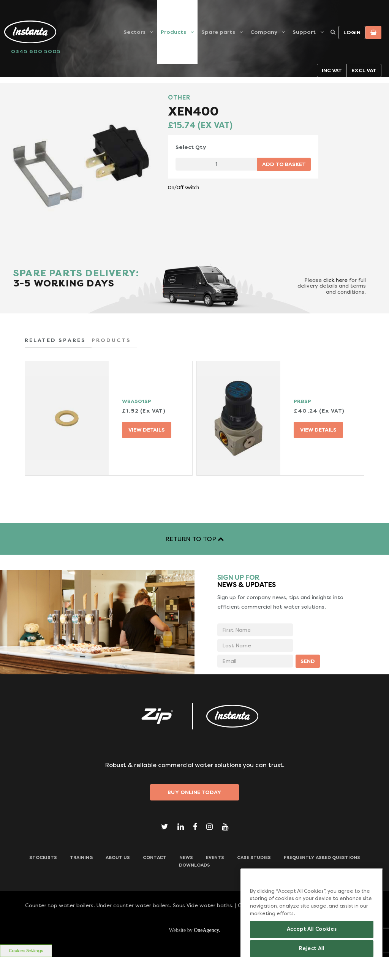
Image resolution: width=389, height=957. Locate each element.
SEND (307, 661)
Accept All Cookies (312, 938)
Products (173, 32)
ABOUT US (118, 857)
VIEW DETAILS (146, 430)
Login (352, 32)
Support (304, 32)
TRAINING (81, 857)
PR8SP (302, 401)
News (186, 857)
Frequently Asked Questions (322, 857)
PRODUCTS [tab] (111, 340)
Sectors (134, 32)
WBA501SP (136, 401)
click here (335, 280)
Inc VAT (332, 70)
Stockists (43, 857)
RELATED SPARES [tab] (55, 340)
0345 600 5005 (36, 51)
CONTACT (154, 857)
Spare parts (218, 32)
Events (215, 857)
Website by (194, 930)
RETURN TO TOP (194, 539)
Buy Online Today (194, 792)
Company (263, 32)
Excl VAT (363, 70)
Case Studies (254, 857)
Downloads (194, 865)
